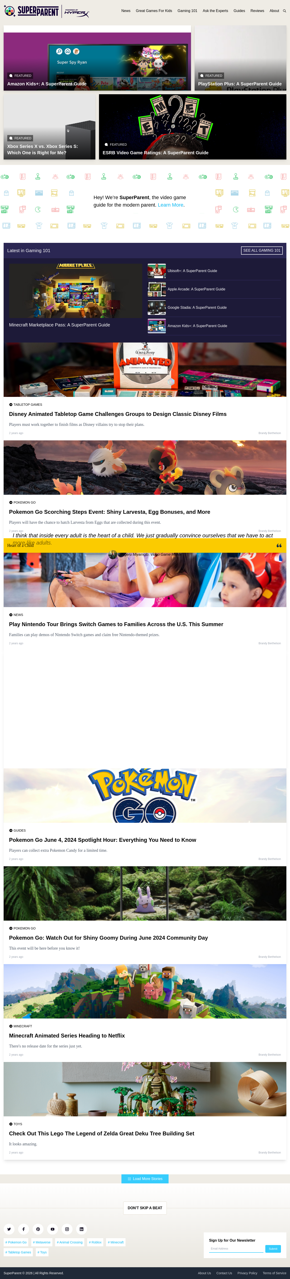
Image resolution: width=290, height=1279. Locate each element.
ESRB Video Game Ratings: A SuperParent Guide (155, 152)
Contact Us (224, 1273)
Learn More (171, 205)
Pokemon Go (25, 502)
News (125, 11)
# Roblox (95, 1242)
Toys (18, 1124)
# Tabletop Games (18, 1252)
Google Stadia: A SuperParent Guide (197, 307)
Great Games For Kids (154, 11)
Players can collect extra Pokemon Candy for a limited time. (58, 850)
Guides (239, 11)
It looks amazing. (23, 1144)
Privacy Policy (247, 1273)
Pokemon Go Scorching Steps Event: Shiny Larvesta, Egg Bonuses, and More (109, 512)
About (274, 11)
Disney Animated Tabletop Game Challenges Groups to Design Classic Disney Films (118, 414)
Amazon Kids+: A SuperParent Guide (47, 83)
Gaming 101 (187, 11)
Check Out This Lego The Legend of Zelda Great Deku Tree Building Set (101, 1133)
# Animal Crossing (69, 1242)
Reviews (257, 11)
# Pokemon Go (16, 1242)
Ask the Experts (215, 11)
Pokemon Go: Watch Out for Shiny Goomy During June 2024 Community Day (108, 938)
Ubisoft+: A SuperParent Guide (192, 271)
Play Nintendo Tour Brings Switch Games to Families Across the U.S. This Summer (116, 624)
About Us (204, 1273)
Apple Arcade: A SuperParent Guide (196, 289)
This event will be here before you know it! (44, 948)
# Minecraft (115, 1242)
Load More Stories (145, 1179)
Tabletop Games (28, 404)
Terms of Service (274, 1273)
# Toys (42, 1252)
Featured (20, 75)
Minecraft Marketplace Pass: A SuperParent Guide (59, 324)
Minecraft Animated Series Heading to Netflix (67, 1036)
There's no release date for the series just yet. (45, 1046)
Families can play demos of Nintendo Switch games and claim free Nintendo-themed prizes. (84, 634)
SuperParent (13, 1273)
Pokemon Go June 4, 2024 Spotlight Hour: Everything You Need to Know (102, 840)
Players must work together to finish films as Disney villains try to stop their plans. (76, 424)
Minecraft (23, 1026)
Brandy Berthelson (270, 433)
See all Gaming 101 (261, 250)
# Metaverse (42, 1242)
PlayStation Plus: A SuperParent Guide (240, 83)
